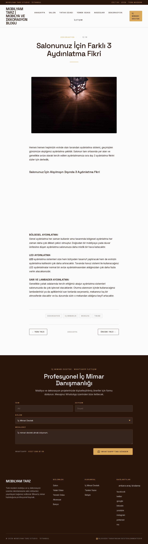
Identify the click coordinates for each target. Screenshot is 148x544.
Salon (52, 13)
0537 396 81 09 (36, 451)
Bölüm (18, 415)
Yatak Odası (66, 13)
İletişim (78, 20)
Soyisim (79, 403)
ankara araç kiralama (129, 485)
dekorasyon (53, 316)
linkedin (120, 506)
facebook (121, 492)
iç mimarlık (70, 316)
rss (118, 524)
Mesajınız (20, 427)
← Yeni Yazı (38, 332)
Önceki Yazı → (108, 332)
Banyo (56, 504)
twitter (119, 496)
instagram (121, 515)
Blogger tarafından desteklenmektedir (119, 538)
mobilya (85, 316)
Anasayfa (39, 13)
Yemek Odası (83, 13)
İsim (17, 403)
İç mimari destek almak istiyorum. (74, 436)
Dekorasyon (115, 13)
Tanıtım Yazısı (90, 490)
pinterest (120, 520)
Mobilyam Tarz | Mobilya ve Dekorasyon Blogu (16, 16)
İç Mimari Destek (136, 16)
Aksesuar (99, 13)
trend (97, 316)
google (120, 501)
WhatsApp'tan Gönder (113, 451)
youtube (120, 510)
